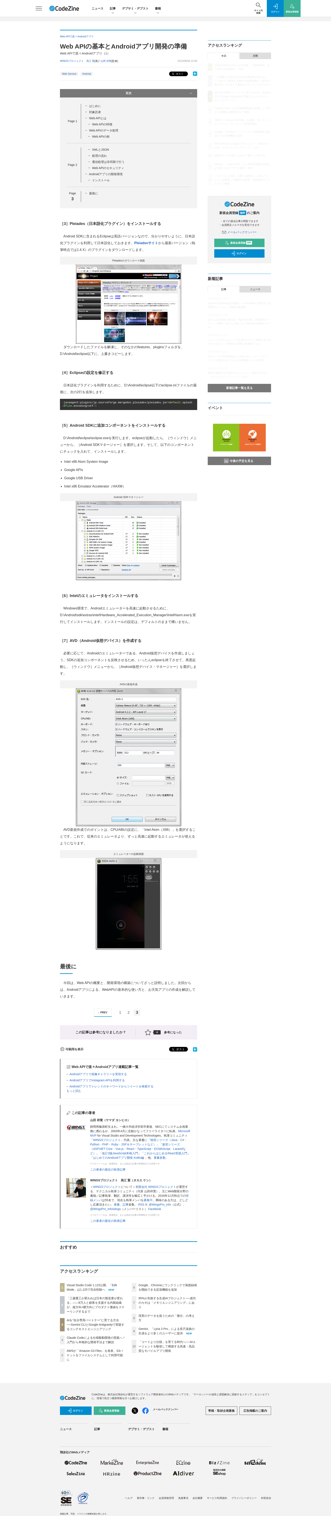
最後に (93, 193)
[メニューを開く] (38, 8)
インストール (101, 180)
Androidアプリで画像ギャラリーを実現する (98, 1074)
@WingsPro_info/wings (105, 1209)
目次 (159, 93)
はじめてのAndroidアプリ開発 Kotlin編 (119, 1157)
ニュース (97, 8)
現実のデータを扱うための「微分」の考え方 (239, 155)
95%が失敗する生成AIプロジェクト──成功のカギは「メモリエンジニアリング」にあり (167, 1303)
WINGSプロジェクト (107, 1140)
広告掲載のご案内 (255, 1410)
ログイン (239, 253)
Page (72, 121)
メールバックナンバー (239, 232)
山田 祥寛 (106, 61)
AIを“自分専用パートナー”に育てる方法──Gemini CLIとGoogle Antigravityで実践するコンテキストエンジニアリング (95, 1324)
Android (86, 73)
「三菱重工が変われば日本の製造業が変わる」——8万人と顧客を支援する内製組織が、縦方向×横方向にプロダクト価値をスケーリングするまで (242, 81)
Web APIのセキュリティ (108, 168)
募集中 (148, 1200)
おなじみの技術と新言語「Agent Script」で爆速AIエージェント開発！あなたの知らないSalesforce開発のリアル (239, 323)
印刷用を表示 (71, 1049)
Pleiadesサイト (146, 243)
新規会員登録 (238, 243)
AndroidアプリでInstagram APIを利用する (97, 1080)
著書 (117, 1204)
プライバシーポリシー (244, 1498)
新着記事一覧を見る (239, 388)
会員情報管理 (166, 1498)
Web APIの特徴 (102, 124)
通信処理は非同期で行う (108, 162)
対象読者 (95, 112)
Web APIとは (97, 118)
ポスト (177, 74)
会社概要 (198, 1498)
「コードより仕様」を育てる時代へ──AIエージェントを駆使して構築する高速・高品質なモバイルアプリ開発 (167, 1346)
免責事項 (183, 1498)
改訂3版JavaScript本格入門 (120, 1153)
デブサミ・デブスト (135, 9)
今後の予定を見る (238, 461)
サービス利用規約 (217, 1498)
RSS (141, 1204)
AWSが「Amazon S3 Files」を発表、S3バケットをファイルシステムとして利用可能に (95, 1355)
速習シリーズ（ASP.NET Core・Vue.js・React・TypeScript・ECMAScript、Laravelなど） (138, 1149)
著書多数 (160, 1157)
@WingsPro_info (160, 1204)
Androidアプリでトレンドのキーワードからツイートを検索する (111, 1086)
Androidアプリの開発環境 (106, 174)
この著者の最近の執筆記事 (108, 1169)
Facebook (154, 1209)
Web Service (69, 73)
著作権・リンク (146, 1498)
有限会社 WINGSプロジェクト (156, 1186)
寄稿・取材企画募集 (221, 1410)
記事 (113, 9)
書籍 (158, 9)
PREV (102, 1012)
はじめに (95, 106)
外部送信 (266, 1498)
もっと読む (73, 1090)
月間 (255, 55)
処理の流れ (99, 155)
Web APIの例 (100, 136)
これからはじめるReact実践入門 (165, 1153)
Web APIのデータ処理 (103, 130)
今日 (223, 55)
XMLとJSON (100, 149)
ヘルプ (129, 1498)
